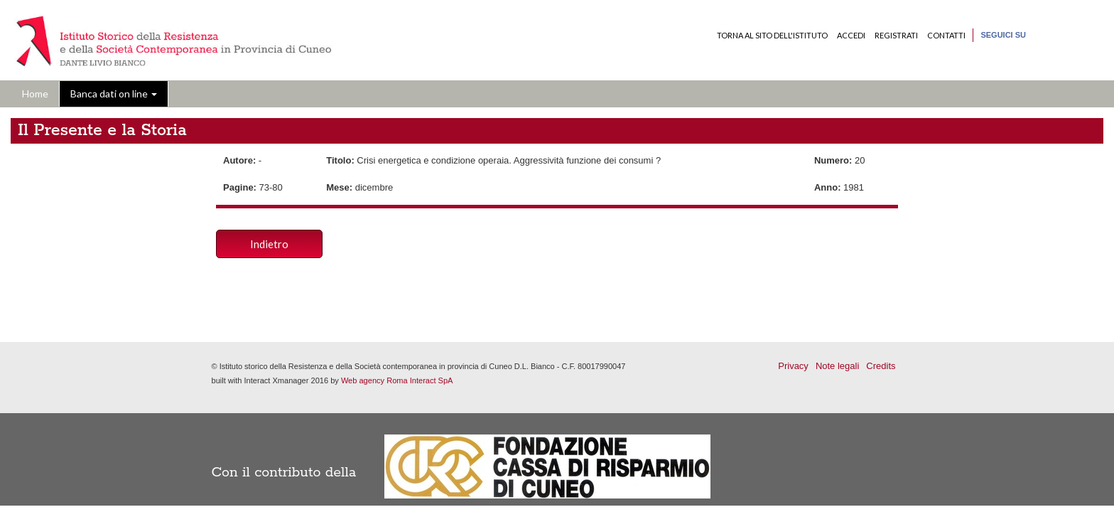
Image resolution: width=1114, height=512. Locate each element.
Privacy (793, 366)
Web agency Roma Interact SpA (397, 380)
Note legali (837, 366)
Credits (880, 366)
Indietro (269, 244)
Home (35, 93)
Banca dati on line (113, 93)
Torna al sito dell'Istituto (772, 35)
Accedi (851, 35)
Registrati (896, 35)
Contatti (946, 35)
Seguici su (1003, 35)
